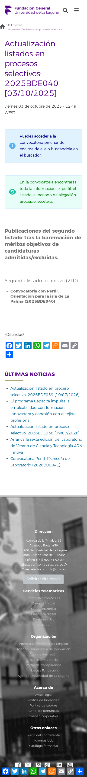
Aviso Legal (43, 695)
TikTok (48, 765)
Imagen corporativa (43, 716)
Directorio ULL (43, 619)
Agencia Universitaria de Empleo (43, 644)
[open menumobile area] (76, 10)
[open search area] (65, 10)
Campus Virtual (43, 603)
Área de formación (43, 654)
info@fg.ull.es (56, 569)
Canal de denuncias (44, 711)
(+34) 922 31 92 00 (49, 565)
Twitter (27, 765)
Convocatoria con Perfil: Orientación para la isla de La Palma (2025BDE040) (39, 296)
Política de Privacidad (43, 700)
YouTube (69, 765)
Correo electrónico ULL (43, 598)
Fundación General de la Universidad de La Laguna (31, 10)
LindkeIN (59, 765)
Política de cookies (43, 705)
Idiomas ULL (43, 740)
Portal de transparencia (43, 665)
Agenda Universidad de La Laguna (43, 676)
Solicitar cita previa (43, 579)
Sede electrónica (43, 609)
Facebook (17, 765)
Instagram (38, 765)
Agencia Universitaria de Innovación (43, 649)
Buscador (44, 625)
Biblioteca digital (43, 614)
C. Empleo (14, 25)
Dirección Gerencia (43, 660)
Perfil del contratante (43, 735)
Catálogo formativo (43, 746)
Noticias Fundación (43, 670)
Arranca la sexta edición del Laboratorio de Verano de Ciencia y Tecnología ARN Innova (46, 446)
